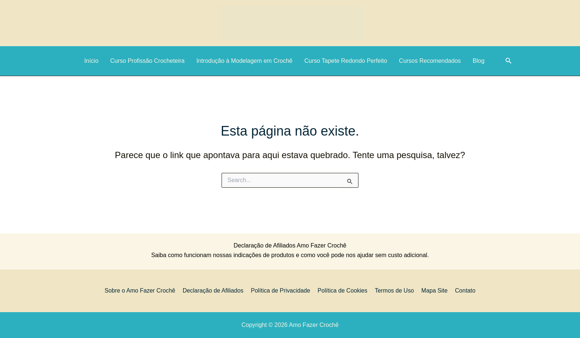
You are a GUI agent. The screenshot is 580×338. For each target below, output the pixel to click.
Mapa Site (433, 290)
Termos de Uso (395, 290)
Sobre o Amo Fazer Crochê (142, 290)
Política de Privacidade (282, 290)
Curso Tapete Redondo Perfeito (345, 61)
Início (91, 61)
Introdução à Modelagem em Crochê (244, 61)
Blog (479, 61)
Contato (463, 290)
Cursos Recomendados (430, 61)
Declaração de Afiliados (215, 290)
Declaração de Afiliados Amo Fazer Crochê (289, 245)
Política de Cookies (343, 290)
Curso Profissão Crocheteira (147, 61)
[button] (508, 61)
